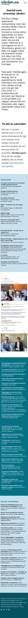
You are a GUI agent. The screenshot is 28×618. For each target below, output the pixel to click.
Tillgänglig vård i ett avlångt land (11, 566)
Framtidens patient (7, 528)
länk (22, 371)
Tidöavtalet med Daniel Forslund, (12, 379)
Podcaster (18, 163)
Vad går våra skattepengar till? (11, 405)
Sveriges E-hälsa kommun (9, 191)
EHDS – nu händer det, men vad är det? (12, 205)
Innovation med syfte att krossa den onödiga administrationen (13, 184)
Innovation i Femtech (8, 198)
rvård (15, 370)
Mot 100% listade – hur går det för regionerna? (12, 231)
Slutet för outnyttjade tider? (10, 220)
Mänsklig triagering (7, 397)
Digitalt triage (5, 213)
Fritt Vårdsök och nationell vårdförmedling (10, 427)
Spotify (9, 166)
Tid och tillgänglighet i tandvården (12, 537)
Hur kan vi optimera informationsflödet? (8, 466)
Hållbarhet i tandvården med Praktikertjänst (10, 518)
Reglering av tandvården (9, 523)
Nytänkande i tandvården (9, 583)
